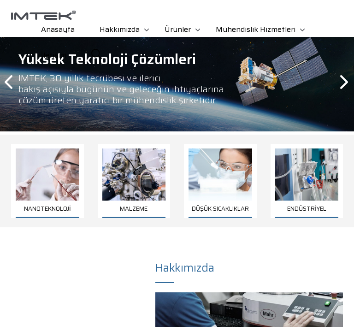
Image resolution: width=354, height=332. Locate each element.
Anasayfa (58, 29)
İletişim (53, 55)
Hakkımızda (120, 29)
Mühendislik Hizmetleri (255, 29)
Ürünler (178, 29)
